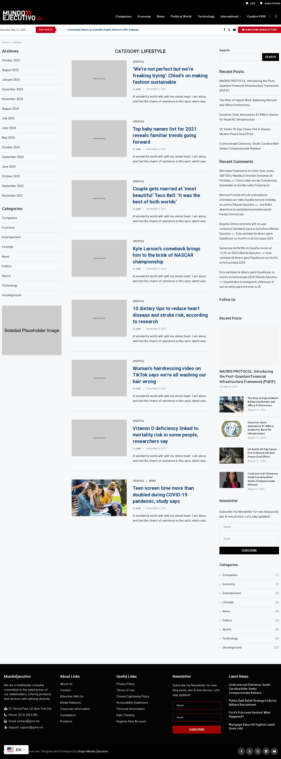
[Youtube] (234, 29)
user (138, 89)
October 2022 (11, 176)
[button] (60, 30)
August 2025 (10, 70)
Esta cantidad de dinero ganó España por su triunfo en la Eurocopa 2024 (248, 257)
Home (5, 42)
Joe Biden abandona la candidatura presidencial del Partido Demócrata (245, 209)
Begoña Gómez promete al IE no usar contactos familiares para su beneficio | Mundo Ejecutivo (249, 228)
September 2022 (13, 186)
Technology (206, 16)
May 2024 (8, 137)
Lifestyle (250, 602)
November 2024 (12, 99)
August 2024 (10, 108)
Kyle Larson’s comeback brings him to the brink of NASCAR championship (166, 255)
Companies (123, 16)
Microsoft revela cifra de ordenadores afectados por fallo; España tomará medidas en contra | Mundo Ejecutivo (247, 199)
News (161, 16)
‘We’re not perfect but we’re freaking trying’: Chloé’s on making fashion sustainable (170, 75)
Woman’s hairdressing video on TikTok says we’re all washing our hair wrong (169, 375)
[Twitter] (229, 29)
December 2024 (12, 89)
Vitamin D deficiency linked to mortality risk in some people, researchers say (165, 435)
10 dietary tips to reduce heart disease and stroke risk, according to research (170, 315)
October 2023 (11, 147)
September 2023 (13, 157)
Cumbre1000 (256, 16)
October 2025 (11, 60)
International (229, 16)
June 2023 (9, 166)
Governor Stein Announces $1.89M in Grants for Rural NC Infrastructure (261, 428)
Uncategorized (250, 648)
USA (265, 3)
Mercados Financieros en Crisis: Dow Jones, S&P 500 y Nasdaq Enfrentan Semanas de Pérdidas (246, 175)
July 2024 (8, 118)
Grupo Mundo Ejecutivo (93, 751)
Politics (250, 620)
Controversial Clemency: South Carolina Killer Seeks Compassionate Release (263, 479)
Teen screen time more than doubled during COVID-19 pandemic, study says (163, 494)
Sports (250, 629)
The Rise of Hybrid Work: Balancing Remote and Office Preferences (263, 402)
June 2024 (9, 128)
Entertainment (250, 593)
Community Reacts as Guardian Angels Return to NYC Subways (103, 29)
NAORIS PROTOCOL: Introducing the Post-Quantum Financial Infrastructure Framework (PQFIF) (249, 85)
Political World (181, 16)
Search (224, 50)
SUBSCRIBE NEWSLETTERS (259, 29)
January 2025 (11, 79)
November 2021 (12, 195)
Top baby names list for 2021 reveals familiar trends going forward (165, 135)
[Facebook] (224, 29)
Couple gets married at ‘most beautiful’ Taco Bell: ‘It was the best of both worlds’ (166, 195)
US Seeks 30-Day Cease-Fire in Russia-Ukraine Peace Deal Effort (263, 453)
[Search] (276, 16)
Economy (144, 16)
